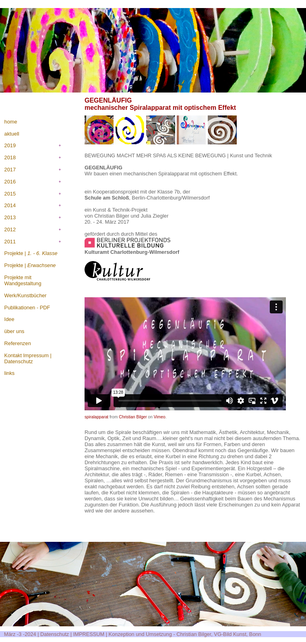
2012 (10, 229)
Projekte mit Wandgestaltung (22, 280)
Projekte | (31, 253)
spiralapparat (96, 417)
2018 (10, 157)
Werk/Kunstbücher (25, 295)
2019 (10, 145)
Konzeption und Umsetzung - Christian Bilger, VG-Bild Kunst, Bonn (185, 634)
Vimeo (159, 417)
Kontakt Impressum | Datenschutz (28, 358)
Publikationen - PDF (27, 308)
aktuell (11, 134)
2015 (10, 194)
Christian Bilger (133, 417)
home (10, 122)
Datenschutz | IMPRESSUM (72, 634)
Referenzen (17, 343)
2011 (10, 242)
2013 (10, 217)
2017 (10, 170)
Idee (9, 319)
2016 (10, 182)
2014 (10, 205)
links (9, 373)
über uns (14, 331)
